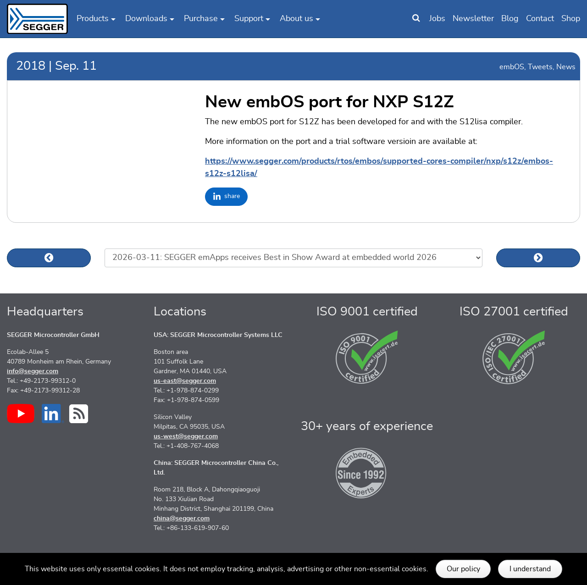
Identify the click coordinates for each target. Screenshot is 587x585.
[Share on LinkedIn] (226, 197)
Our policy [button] (463, 569)
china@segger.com (182, 518)
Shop (570, 19)
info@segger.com (32, 371)
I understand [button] (530, 569)
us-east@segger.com (185, 381)
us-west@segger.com (186, 436)
